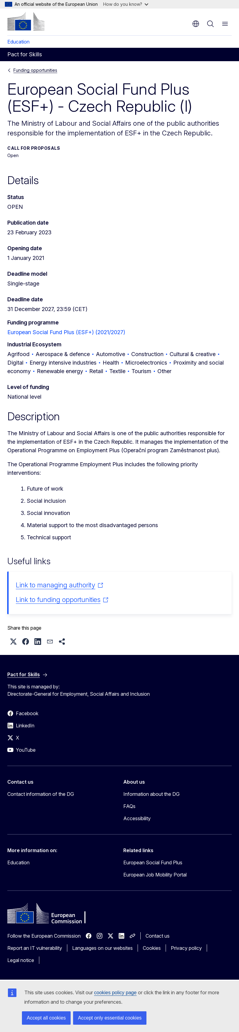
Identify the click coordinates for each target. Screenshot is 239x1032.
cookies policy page (115, 992)
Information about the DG (151, 794)
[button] (13, 641)
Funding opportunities (35, 70)
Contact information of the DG (40, 794)
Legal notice (20, 960)
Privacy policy (186, 948)
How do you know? (125, 4)
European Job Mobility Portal (155, 875)
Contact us (158, 936)
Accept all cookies (46, 1017)
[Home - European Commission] (25, 21)
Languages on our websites (102, 948)
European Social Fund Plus (152, 862)
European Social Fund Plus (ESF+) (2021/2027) (66, 332)
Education (18, 42)
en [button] (195, 23)
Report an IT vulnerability (34, 948)
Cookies (152, 948)
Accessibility (137, 818)
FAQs (129, 806)
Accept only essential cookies (110, 1017)
